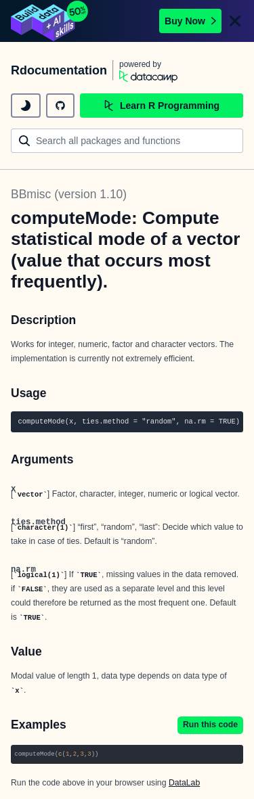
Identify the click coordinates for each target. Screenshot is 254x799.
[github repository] (60, 105)
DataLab (184, 782)
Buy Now (190, 21)
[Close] (235, 21)
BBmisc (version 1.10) (69, 194)
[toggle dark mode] (26, 105)
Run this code (210, 724)
